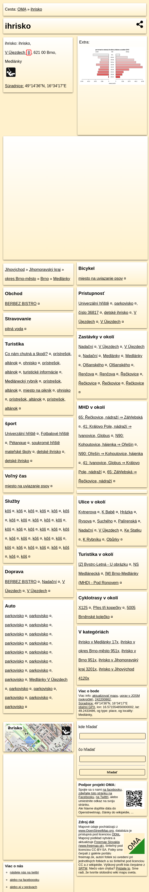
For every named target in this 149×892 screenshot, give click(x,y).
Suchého (105, 521)
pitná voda (14, 329)
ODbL (116, 834)
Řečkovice (130, 374)
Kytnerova (87, 512)
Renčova (86, 374)
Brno (44, 279)
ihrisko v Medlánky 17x (98, 642)
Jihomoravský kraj (45, 269)
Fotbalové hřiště (55, 434)
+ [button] (11, 144)
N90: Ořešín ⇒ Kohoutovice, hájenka (110, 454)
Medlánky (61, 279)
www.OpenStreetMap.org (96, 830)
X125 (83, 608)
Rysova (85, 521)
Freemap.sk (89, 255)
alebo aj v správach (23, 887)
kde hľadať (87, 727)
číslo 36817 (88, 312)
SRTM (82, 868)
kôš (8, 511)
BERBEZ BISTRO (21, 304)
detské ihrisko (49, 452)
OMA (22, 9)
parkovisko (14, 616)
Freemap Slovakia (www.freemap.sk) (99, 844)
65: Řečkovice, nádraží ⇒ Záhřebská (110, 417)
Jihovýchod (15, 269)
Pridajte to (123, 868)
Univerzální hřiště (20, 434)
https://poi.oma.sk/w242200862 (126, 255)
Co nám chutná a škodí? (26, 354)
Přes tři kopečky (107, 608)
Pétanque (17, 443)
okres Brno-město (20, 279)
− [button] (11, 152)
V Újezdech (18, 52)
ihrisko (36, 9)
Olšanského (93, 365)
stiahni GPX (86, 707)
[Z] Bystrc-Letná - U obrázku (103, 564)
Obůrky (113, 539)
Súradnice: (14, 86)
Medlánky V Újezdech (48, 679)
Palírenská (127, 521)
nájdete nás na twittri (24, 872)
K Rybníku (92, 539)
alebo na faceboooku (24, 880)
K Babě (108, 512)
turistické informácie (40, 372)
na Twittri (102, 797)
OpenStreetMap (64, 255)
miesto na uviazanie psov (27, 486)
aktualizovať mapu (105, 695)
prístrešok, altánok (25, 399)
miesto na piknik (37, 390)
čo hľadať (86, 749)
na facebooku (112, 789)
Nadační (49, 582)
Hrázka (126, 512)
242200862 (103, 699)
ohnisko (30, 363)
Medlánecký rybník (21, 381)
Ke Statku (132, 530)
